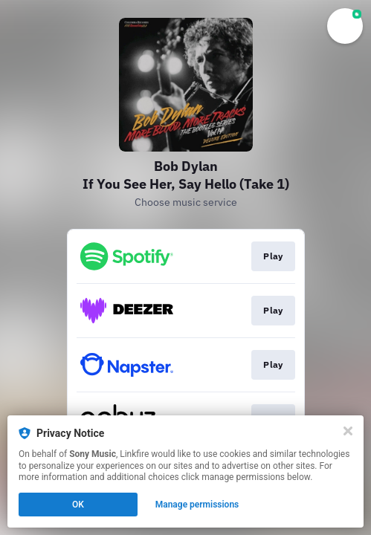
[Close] (348, 431)
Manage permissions (197, 504)
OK (78, 504)
